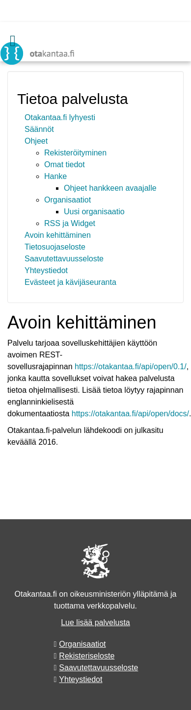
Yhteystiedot (46, 270)
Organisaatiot (67, 200)
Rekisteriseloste (86, 656)
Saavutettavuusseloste (64, 258)
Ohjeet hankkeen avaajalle (110, 188)
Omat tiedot (64, 164)
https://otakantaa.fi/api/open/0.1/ (131, 366)
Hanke (55, 176)
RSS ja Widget (69, 223)
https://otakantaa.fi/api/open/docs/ (130, 413)
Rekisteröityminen (75, 153)
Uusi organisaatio (94, 211)
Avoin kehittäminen (58, 235)
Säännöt (39, 129)
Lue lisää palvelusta (95, 622)
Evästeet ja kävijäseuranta (70, 282)
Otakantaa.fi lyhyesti (60, 117)
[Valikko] (13, 41)
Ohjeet (36, 141)
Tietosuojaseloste (55, 247)
